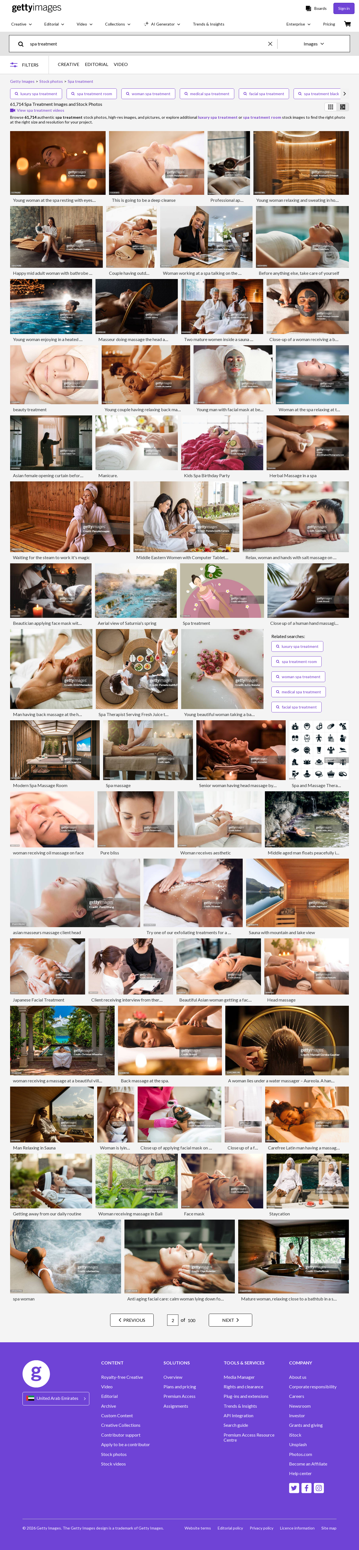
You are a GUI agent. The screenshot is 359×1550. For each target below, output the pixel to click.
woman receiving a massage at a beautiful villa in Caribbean (70, 1080)
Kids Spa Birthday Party (207, 475)
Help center (300, 1473)
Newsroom (300, 1406)
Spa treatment (196, 623)
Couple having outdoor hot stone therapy (148, 273)
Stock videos (113, 1463)
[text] (148, 43)
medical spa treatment (207, 93)
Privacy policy (261, 1528)
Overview (172, 1377)
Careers (296, 1396)
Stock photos (114, 1454)
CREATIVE (68, 64)
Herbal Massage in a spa (293, 475)
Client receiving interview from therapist (130, 999)
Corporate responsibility (313, 1386)
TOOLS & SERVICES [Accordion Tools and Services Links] (244, 1362)
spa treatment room (91, 93)
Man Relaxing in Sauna (34, 1147)
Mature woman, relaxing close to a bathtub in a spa (289, 1298)
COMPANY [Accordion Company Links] (300, 1362)
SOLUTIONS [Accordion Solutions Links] (176, 1362)
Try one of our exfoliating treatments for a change (194, 932)
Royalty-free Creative (122, 1377)
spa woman (24, 1298)
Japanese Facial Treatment (38, 999)
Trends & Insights (240, 1406)
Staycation (279, 1213)
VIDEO (121, 64)
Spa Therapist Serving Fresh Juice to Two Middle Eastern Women (161, 714)
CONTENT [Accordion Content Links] (112, 1362)
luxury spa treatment (36, 93)
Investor (297, 1415)
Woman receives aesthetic (205, 852)
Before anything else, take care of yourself (299, 273)
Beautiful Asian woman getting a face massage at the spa (233, 999)
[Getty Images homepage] (36, 8)
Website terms (198, 1528)
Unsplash (298, 1444)
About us (297, 1377)
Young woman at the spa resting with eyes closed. (60, 200)
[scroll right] (344, 93)
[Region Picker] (55, 1398)
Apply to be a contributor (125, 1444)
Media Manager (239, 1377)
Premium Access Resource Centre (249, 1437)
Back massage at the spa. (145, 1080)
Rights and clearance (243, 1386)
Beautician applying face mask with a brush (54, 623)
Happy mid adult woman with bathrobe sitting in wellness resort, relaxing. (83, 273)
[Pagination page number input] (172, 1320)
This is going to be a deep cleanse (144, 200)
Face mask (194, 1213)
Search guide (236, 1425)
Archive (108, 1406)
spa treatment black (318, 93)
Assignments (175, 1406)
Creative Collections (120, 1425)
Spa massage (118, 785)
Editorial (109, 1396)
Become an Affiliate (308, 1463)
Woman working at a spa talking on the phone (206, 273)
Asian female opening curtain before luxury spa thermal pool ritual (76, 475)
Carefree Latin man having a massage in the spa (313, 1147)
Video (107, 1386)
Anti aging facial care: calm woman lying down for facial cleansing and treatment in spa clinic (215, 1298)
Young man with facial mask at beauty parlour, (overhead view (255, 409)
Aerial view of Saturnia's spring (127, 623)
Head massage (281, 999)
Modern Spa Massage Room (40, 785)
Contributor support (120, 1434)
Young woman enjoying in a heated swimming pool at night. (69, 339)
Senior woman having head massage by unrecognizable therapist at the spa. (270, 785)
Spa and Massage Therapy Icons (323, 785)
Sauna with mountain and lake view (282, 932)
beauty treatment (30, 409)
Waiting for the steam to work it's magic (51, 557)
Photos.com (300, 1454)
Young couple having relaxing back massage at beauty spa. (160, 409)
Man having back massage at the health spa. (55, 714)
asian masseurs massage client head (47, 932)
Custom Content (117, 1415)
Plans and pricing (179, 1386)
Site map (329, 1528)
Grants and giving (306, 1425)
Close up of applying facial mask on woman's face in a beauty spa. (202, 1147)
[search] (23, 43)
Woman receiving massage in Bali (130, 1213)
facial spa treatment (264, 93)
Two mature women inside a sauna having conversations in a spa (244, 339)
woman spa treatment (148, 93)
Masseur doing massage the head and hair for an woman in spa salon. (163, 339)
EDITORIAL (96, 64)
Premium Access (179, 1396)
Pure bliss (109, 852)
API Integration (238, 1415)
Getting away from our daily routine (47, 1213)
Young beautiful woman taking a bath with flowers (232, 714)
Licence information (297, 1528)
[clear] (272, 43)
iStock (295, 1434)
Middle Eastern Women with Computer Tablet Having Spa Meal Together (206, 557)
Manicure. (108, 475)
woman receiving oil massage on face (48, 852)
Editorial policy (230, 1528)
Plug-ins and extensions (246, 1396)
